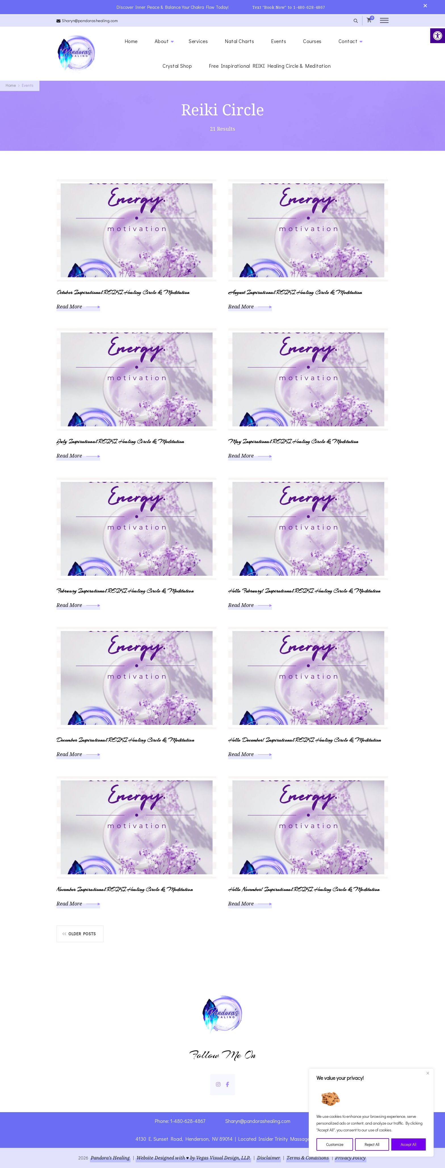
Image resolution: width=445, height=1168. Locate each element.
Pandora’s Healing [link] (109, 1158)
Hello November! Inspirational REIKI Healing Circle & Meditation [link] (303, 889)
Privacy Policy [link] (351, 1158)
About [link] (162, 40)
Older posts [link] (82, 933)
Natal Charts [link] (239, 40)
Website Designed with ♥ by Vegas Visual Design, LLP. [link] (193, 1158)
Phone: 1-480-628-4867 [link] (180, 1120)
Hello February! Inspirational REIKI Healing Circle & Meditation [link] (304, 590)
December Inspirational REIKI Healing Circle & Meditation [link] (125, 739)
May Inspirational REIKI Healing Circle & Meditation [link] (293, 441)
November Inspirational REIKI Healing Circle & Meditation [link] (124, 889)
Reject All (372, 1144)
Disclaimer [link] (268, 1158)
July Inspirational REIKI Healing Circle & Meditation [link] (120, 441)
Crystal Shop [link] (177, 65)
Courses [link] (312, 40)
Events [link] (278, 40)
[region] (371, 1113)
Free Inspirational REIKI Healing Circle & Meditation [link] (270, 65)
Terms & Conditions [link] (308, 1158)
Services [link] (198, 40)
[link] (437, 35)
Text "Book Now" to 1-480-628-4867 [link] (289, 7)
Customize (335, 1144)
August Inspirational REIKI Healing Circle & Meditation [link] (295, 292)
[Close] (427, 1073)
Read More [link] (78, 306)
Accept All (409, 1144)
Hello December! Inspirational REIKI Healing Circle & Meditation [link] (304, 739)
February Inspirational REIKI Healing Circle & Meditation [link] (125, 590)
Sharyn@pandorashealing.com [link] (90, 20)
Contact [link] (348, 40)
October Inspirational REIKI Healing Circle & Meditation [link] (123, 292)
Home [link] (131, 40)
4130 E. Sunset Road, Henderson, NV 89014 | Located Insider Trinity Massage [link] (222, 1138)
